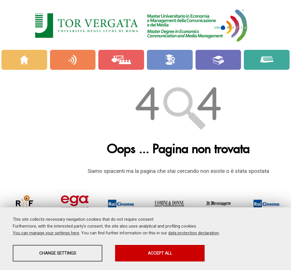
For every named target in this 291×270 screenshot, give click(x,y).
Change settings (57, 253)
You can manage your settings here (46, 233)
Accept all (160, 253)
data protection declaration (193, 233)
